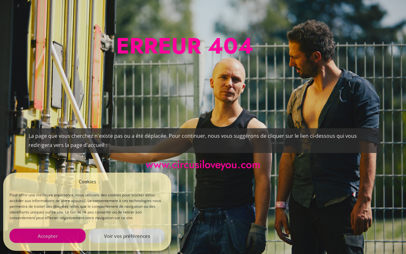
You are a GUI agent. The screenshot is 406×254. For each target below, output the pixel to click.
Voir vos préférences (127, 236)
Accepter (48, 236)
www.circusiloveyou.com (203, 164)
